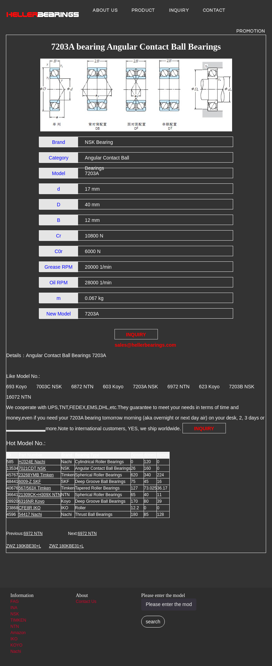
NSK (14, 614)
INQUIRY (179, 10)
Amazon (18, 632)
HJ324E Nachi (31, 461)
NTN (14, 626)
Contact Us (86, 601)
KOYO (16, 645)
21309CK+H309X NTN (39, 494)
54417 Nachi (30, 514)
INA (13, 607)
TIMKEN (18, 620)
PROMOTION (250, 31)
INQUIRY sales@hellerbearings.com (136, 335)
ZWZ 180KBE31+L (66, 546)
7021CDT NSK (32, 468)
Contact (214, 10)
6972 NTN (33, 533)
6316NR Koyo (31, 501)
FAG (14, 601)
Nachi (15, 651)
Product (143, 10)
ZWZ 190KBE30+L (23, 546)
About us (105, 10)
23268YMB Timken (35, 475)
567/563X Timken (34, 488)
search (153, 621)
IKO (14, 639)
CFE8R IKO (29, 507)
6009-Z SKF (29, 481)
